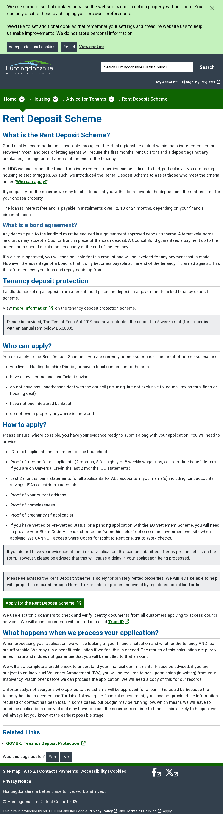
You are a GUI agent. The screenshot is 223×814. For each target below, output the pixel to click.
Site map (11, 771)
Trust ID (118, 621)
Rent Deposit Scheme (144, 99)
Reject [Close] (69, 46)
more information (33, 308)
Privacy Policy (102, 811)
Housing (41, 99)
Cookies (118, 771)
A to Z (30, 771)
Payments (68, 771)
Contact (47, 771)
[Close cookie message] (212, 8)
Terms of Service (143, 811)
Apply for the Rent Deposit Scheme (43, 603)
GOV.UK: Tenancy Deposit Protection (46, 743)
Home (10, 99)
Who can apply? (31, 181)
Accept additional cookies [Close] (32, 46)
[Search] (147, 67)
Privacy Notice (17, 781)
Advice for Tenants (86, 99)
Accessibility (94, 771)
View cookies (91, 46)
